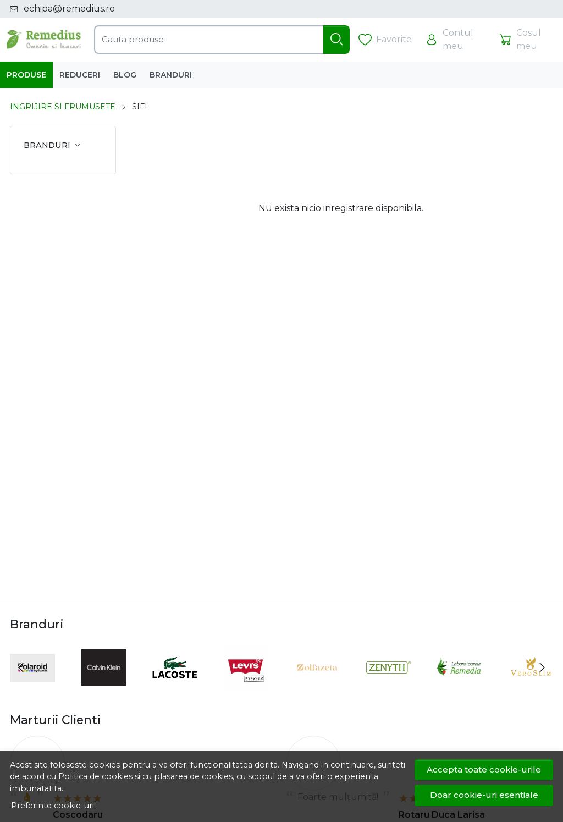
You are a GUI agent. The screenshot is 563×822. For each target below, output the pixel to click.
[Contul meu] (455, 39)
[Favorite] (385, 40)
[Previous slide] (21, 667)
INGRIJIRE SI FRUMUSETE (62, 107)
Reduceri (79, 75)
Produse (26, 75)
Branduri (171, 75)
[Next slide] (542, 667)
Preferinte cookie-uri (52, 805)
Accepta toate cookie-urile (484, 769)
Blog (124, 75)
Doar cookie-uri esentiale (484, 795)
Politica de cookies (95, 776)
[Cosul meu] (526, 39)
